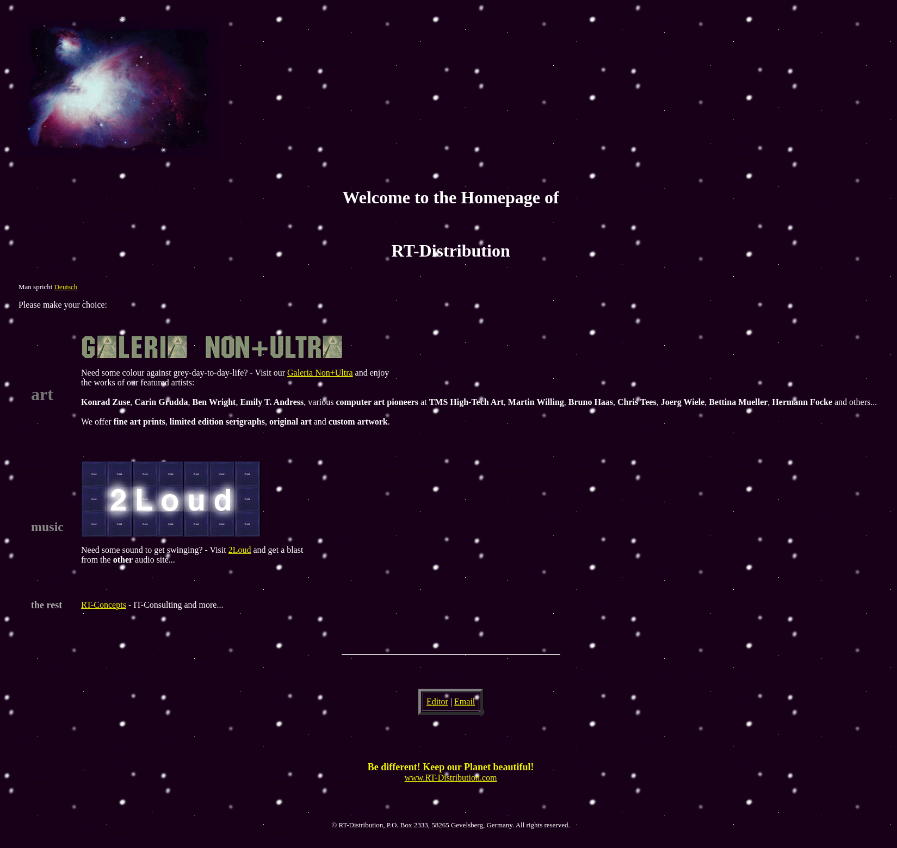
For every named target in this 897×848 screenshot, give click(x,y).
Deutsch (66, 287)
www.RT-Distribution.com (451, 777)
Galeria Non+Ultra (320, 372)
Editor (437, 701)
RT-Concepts (103, 604)
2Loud (239, 549)
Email (464, 701)
